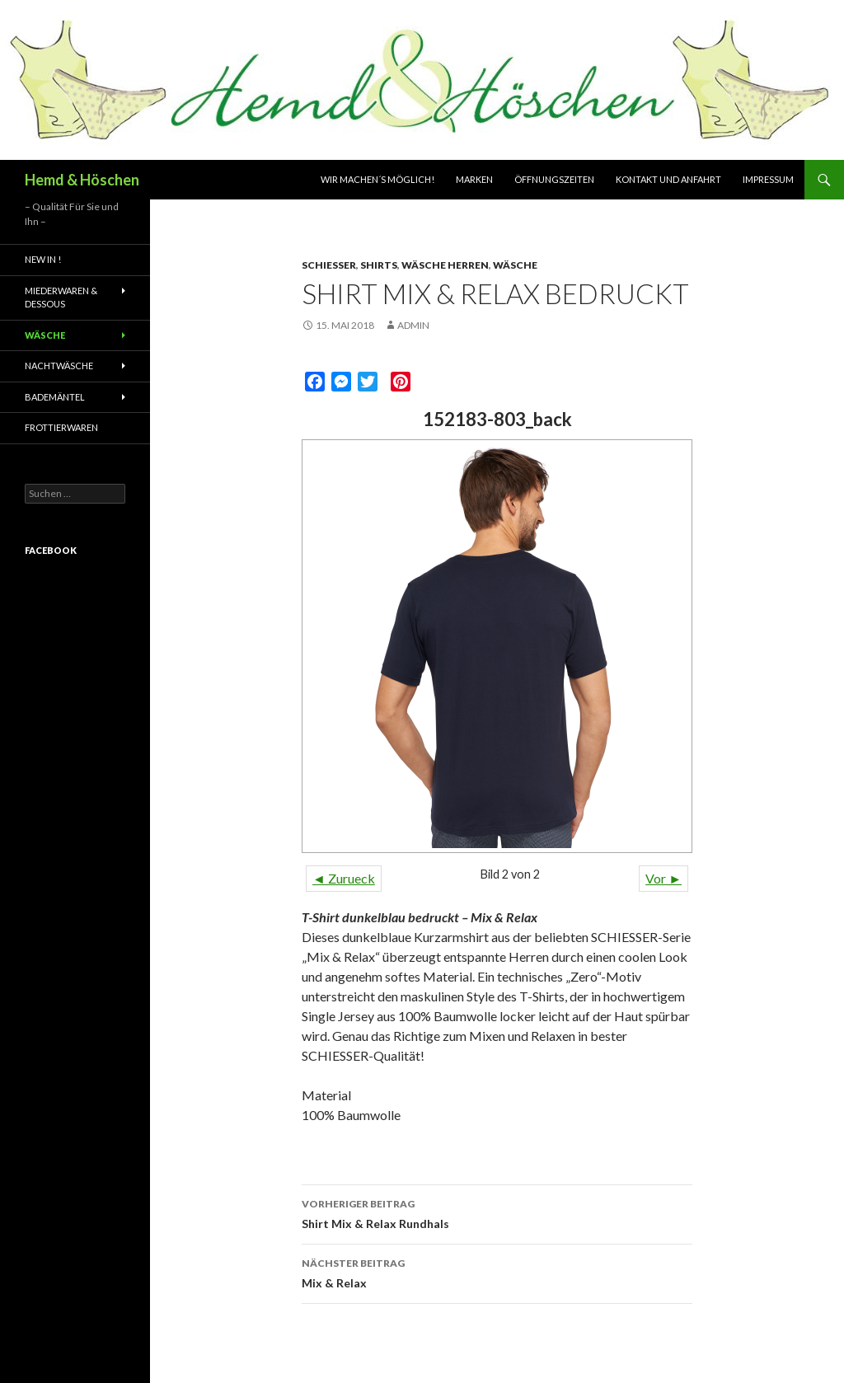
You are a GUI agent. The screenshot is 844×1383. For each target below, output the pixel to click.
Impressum (768, 179)
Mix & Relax (497, 1272)
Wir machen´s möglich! (377, 179)
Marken (474, 179)
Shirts (378, 265)
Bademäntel (55, 396)
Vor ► (663, 878)
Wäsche (515, 265)
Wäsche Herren (445, 265)
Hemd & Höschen (82, 180)
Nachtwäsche (59, 365)
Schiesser (329, 265)
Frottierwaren (61, 427)
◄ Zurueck (343, 878)
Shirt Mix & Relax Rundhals (497, 1212)
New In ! (43, 259)
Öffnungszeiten (554, 179)
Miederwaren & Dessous (61, 297)
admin (413, 325)
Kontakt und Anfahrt (668, 179)
